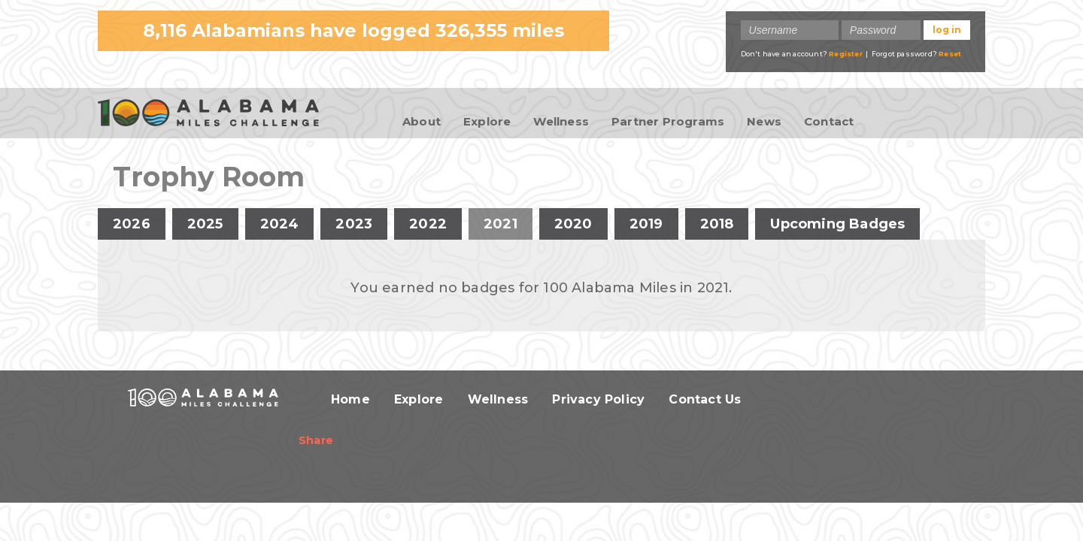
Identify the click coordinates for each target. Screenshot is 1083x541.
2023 (353, 224)
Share (316, 440)
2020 (573, 224)
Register (846, 54)
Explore (487, 121)
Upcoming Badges (837, 224)
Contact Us (705, 399)
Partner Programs (667, 121)
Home (350, 399)
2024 (279, 224)
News (764, 121)
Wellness (561, 121)
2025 (205, 224)
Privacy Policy (598, 399)
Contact (829, 121)
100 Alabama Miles (208, 114)
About (421, 121)
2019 (646, 224)
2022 (428, 224)
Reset (950, 54)
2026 (131, 224)
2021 (508, 224)
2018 (717, 224)
